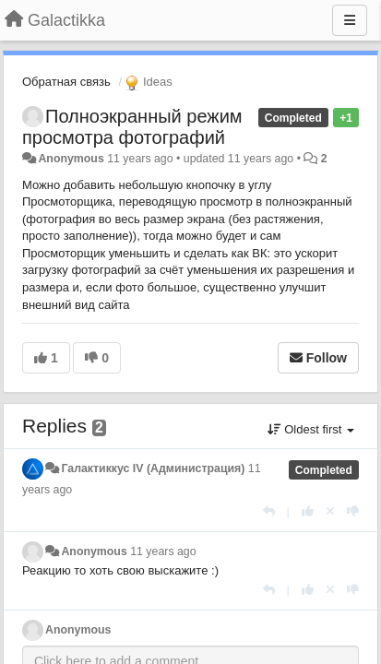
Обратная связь (66, 82)
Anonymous (70, 158)
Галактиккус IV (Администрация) (152, 468)
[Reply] (269, 511)
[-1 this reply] (353, 511)
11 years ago (163, 551)
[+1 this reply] (308, 511)
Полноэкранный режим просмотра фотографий (132, 127)
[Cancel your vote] (330, 511)
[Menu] (349, 20)
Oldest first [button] (311, 429)
